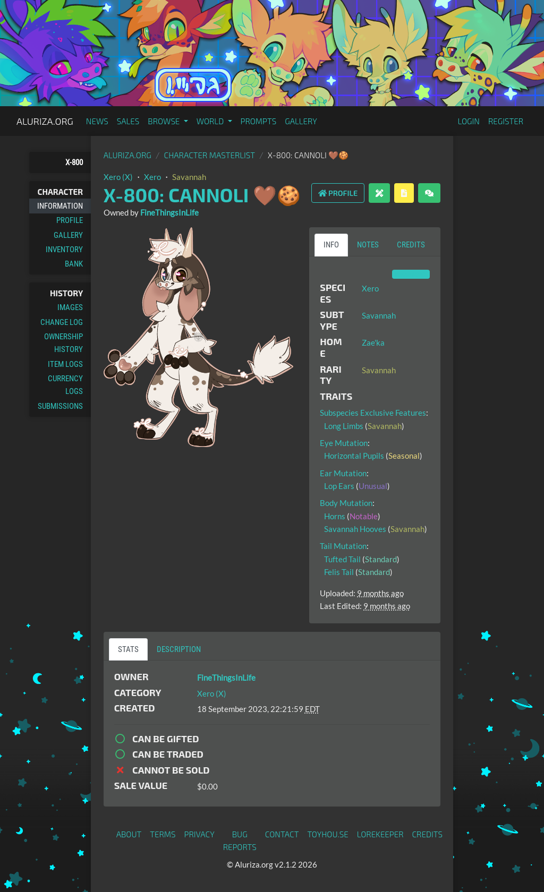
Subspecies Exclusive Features (373, 412)
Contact (282, 834)
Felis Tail (339, 572)
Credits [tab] (411, 245)
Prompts (259, 121)
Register (505, 121)
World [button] (211, 121)
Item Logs (65, 364)
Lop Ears (339, 486)
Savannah (189, 177)
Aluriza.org (44, 121)
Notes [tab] (368, 245)
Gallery (301, 121)
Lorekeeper (380, 834)
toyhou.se (327, 834)
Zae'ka (373, 342)
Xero (152, 177)
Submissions (60, 406)
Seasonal (404, 455)
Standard (381, 559)
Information (60, 206)
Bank (74, 264)
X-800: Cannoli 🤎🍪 (202, 194)
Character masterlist (210, 155)
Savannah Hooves (355, 529)
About (129, 834)
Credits (427, 834)
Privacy (199, 834)
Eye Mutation (344, 443)
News (97, 121)
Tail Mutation (343, 546)
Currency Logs (65, 385)
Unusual (373, 486)
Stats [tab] (128, 649)
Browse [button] (164, 121)
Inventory (64, 249)
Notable (364, 516)
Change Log (61, 322)
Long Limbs (343, 426)
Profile (69, 220)
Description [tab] (179, 649)
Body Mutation (346, 503)
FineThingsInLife (169, 212)
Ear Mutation (343, 473)
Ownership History (63, 343)
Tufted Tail (342, 559)
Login (468, 121)
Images (70, 307)
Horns (334, 516)
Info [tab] (331, 245)
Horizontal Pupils (354, 455)
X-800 (74, 162)
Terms (162, 834)
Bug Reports (240, 840)
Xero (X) (118, 177)
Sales (128, 121)
